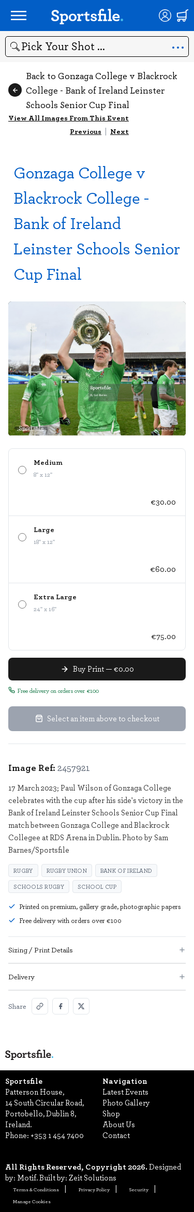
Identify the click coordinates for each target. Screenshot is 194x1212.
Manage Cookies (32, 1201)
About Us (118, 1124)
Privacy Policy (94, 1189)
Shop (111, 1113)
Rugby (23, 870)
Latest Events (125, 1091)
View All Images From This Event (68, 117)
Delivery (97, 976)
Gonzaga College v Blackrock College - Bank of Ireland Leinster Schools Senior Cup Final (96, 222)
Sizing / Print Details (97, 950)
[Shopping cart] (182, 15)
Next (119, 131)
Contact (116, 1135)
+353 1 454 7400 (57, 1135)
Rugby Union (67, 870)
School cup (97, 886)
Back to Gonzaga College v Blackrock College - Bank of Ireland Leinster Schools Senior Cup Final (92, 90)
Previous (85, 131)
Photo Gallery (126, 1102)
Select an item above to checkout (97, 718)
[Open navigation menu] (18, 15)
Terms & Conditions (36, 1189)
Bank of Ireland (126, 870)
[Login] (165, 15)
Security (138, 1189)
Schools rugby (38, 886)
